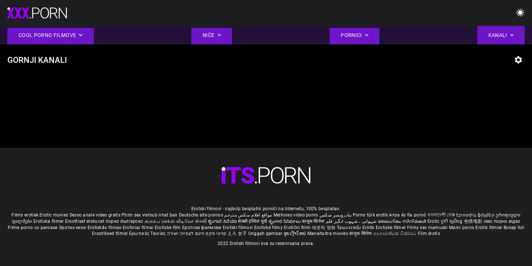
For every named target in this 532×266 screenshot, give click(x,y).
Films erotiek (24, 215)
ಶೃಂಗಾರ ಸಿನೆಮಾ (223, 221)
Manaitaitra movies (328, 233)
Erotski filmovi (238, 227)
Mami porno (461, 227)
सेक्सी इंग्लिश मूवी (252, 221)
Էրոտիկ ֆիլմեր (476, 215)
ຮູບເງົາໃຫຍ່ (295, 233)
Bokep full (514, 227)
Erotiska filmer (49, 221)
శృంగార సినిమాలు (285, 221)
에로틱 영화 (324, 227)
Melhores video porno (295, 215)
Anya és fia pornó (407, 215)
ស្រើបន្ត (457, 221)
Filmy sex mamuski (427, 227)
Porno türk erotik (370, 215)
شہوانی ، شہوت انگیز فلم (352, 221)
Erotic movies (54, 215)
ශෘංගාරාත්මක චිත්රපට (395, 233)
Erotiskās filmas (105, 227)
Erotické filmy (269, 227)
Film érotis (429, 233)
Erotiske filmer (391, 227)
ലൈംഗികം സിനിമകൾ (402, 221)
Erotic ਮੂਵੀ (438, 221)
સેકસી (201, 221)
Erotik (369, 227)
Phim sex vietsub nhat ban (150, 215)
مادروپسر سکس (336, 215)
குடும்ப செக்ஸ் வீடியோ (169, 221)
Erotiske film (168, 227)
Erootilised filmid (110, 233)
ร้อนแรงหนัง (349, 227)
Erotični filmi (298, 227)
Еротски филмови (202, 227)
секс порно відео (502, 221)
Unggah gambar (266, 233)
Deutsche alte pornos (201, 215)
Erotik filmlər (489, 227)
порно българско (124, 221)
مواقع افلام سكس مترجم (248, 215)
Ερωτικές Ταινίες (148, 233)
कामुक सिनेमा (313, 221)
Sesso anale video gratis (94, 215)
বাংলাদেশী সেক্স (441, 215)
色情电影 (474, 221)
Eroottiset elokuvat (85, 221)
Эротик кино (73, 227)
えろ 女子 (237, 233)
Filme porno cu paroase (33, 227)
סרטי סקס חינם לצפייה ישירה (196, 233)
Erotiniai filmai (139, 227)
